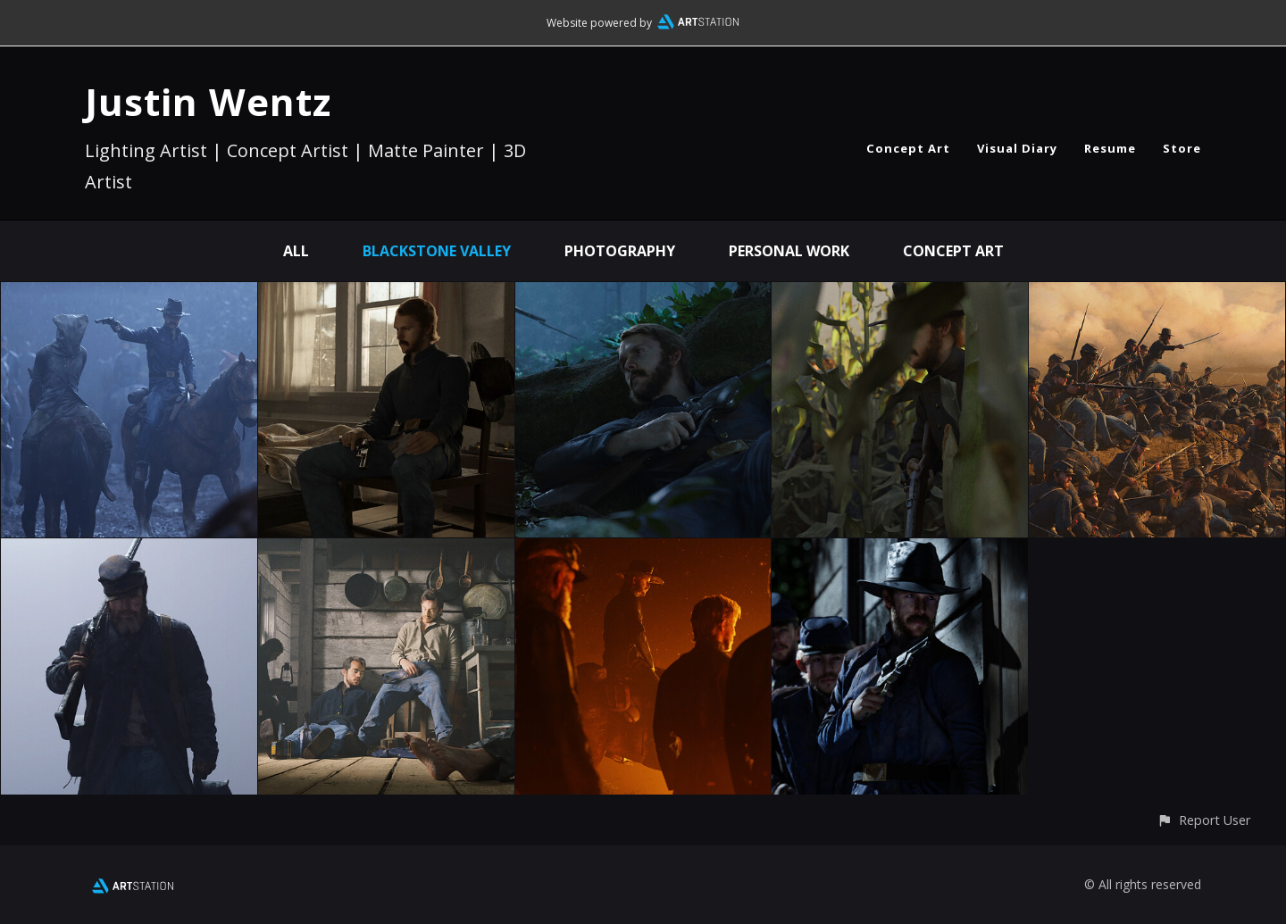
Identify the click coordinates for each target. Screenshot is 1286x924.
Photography (619, 251)
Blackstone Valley (437, 251)
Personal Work (789, 251)
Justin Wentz (208, 101)
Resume (1110, 148)
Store (1182, 148)
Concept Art (908, 148)
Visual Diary (1017, 148)
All (296, 251)
